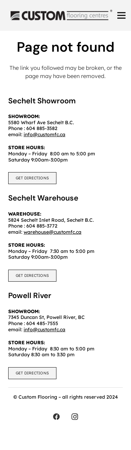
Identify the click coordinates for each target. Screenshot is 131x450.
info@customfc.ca (44, 329)
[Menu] (121, 15)
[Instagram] (74, 416)
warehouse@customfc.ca (52, 232)
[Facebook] (56, 416)
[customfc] (61, 15)
